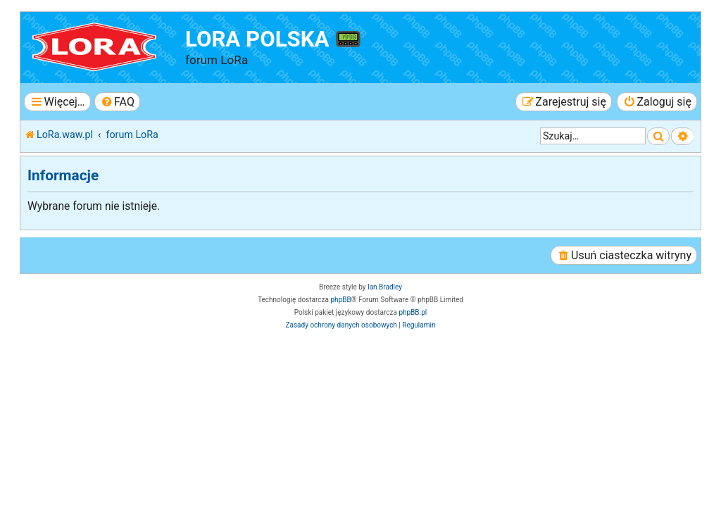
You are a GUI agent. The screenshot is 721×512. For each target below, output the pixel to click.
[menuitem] (117, 101)
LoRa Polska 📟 (273, 39)
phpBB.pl (413, 312)
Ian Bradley (385, 287)
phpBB (340, 300)
